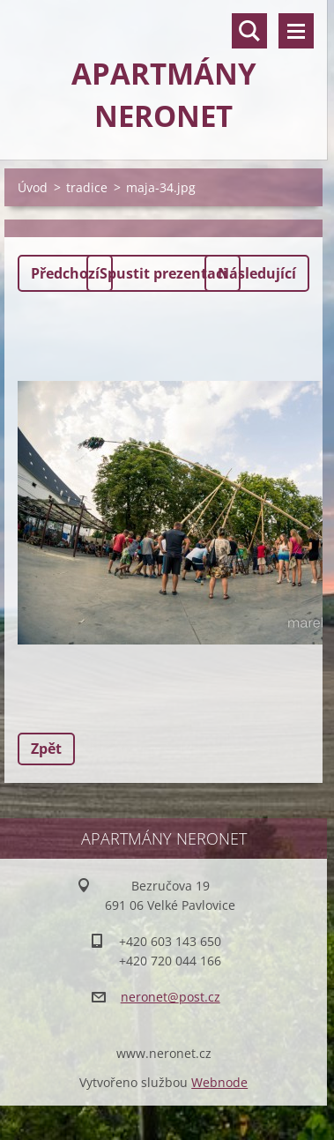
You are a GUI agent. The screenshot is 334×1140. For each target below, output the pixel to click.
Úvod (33, 187)
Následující (257, 273)
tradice (87, 187)
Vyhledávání (249, 30)
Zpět (46, 748)
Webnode (219, 1082)
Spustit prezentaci (163, 273)
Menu (296, 30)
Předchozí (65, 273)
